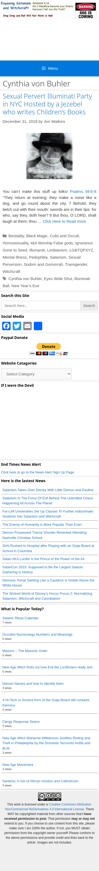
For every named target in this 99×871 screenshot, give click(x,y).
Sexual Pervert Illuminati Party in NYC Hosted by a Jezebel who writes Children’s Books (47, 103)
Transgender (76, 264)
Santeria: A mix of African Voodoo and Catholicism (40, 781)
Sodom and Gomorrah (43, 264)
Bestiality (16, 236)
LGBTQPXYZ (81, 250)
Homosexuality (15, 243)
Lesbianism (57, 250)
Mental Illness (15, 257)
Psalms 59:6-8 (83, 191)
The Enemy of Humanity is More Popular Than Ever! (42, 525)
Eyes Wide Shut (58, 278)
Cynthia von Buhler (25, 278)
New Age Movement (17, 765)
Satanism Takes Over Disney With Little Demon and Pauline (47, 490)
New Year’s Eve (25, 285)
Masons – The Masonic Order (25, 651)
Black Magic (37, 236)
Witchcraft (11, 271)
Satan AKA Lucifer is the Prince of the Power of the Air (43, 559)
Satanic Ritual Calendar (20, 618)
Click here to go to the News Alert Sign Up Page (37, 472)
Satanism (58, 257)
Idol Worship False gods (52, 243)
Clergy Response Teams (21, 722)
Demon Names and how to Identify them (33, 684)
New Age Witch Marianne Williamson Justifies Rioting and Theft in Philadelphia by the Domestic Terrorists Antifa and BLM (46, 743)
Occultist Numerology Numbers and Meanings (37, 634)
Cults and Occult (64, 236)
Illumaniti (37, 250)
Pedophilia (38, 257)
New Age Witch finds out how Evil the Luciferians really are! (47, 667)
